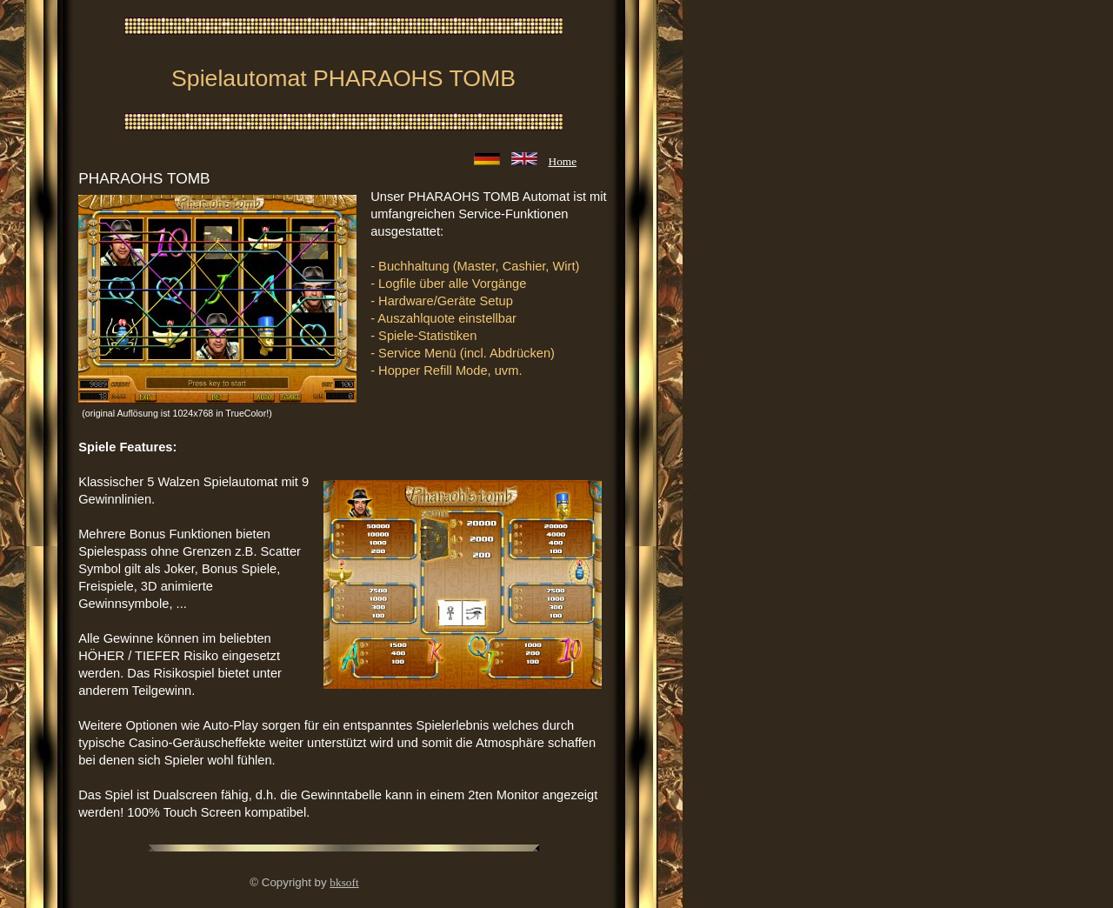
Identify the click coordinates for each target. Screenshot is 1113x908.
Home (563, 161)
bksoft (344, 882)
